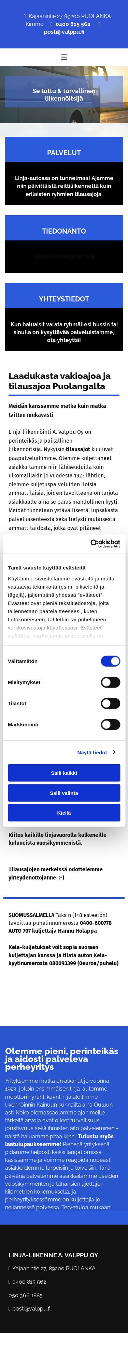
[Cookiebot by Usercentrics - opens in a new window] (91, 543)
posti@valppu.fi (64, 32)
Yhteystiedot (64, 299)
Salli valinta (64, 793)
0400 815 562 (73, 24)
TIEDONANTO (64, 231)
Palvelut (64, 153)
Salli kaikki (64, 773)
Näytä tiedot (92, 752)
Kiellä (64, 813)
